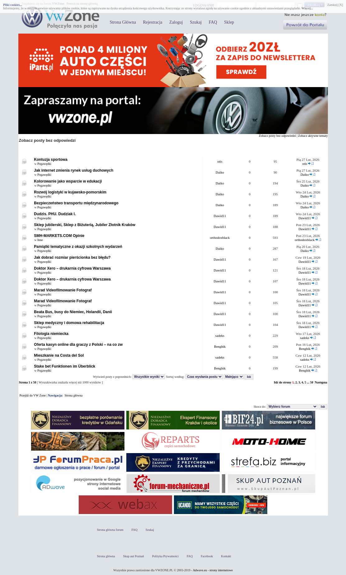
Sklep (229, 22)
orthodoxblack (220, 237)
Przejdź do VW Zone (33, 395)
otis (219, 161)
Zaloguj (176, 22)
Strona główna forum (110, 529)
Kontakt (226, 556)
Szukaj (196, 22)
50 (311, 382)
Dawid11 (220, 216)
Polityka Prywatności (165, 556)
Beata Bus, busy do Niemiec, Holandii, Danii (73, 312)
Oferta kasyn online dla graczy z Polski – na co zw (78, 344)
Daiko (220, 172)
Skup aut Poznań (133, 556)
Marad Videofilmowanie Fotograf (62, 290)
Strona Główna (123, 22)
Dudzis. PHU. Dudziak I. (55, 214)
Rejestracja (152, 22)
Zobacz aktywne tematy (313, 135)
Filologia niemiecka (51, 334)
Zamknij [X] (335, 5)
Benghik (220, 346)
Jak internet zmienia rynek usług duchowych (73, 170)
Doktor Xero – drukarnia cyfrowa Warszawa (72, 268)
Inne (40, 240)
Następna (321, 382)
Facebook (207, 556)
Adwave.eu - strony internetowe (213, 570)
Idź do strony (283, 382)
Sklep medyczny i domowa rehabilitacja (69, 323)
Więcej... (307, 8)
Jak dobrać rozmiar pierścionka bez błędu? (72, 257)
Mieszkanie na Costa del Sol (59, 355)
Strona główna (73, 395)
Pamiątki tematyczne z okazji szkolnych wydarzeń (78, 246)
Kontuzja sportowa (50, 159)
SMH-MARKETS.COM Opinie (59, 236)
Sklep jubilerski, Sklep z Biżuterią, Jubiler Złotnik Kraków (84, 225)
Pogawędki (44, 163)
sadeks (219, 335)
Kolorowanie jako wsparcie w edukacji (68, 181)
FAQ (213, 22)
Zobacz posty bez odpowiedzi (277, 135)
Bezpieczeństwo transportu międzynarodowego (76, 203)
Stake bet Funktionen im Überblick (64, 366)
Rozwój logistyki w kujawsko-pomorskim (70, 192)
